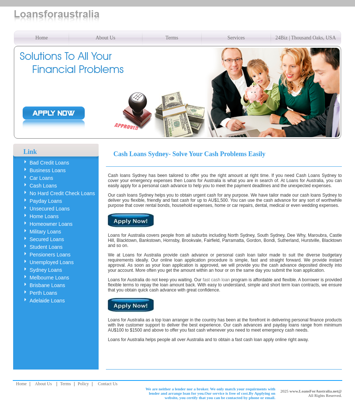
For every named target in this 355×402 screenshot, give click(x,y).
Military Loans (45, 232)
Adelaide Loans (47, 301)
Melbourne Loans (49, 278)
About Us (105, 37)
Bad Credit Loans (49, 163)
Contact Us (108, 383)
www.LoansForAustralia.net (314, 391)
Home (41, 37)
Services (236, 37)
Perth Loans (43, 293)
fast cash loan (216, 279)
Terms (171, 37)
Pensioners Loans (50, 255)
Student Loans (46, 247)
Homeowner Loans (51, 224)
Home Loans (44, 216)
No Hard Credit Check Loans (62, 193)
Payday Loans (46, 201)
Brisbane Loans (47, 285)
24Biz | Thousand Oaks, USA (305, 37)
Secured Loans (47, 239)
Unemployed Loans (52, 262)
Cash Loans (43, 186)
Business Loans (48, 170)
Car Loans (41, 178)
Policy (83, 383)
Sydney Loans (46, 270)
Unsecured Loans (50, 209)
